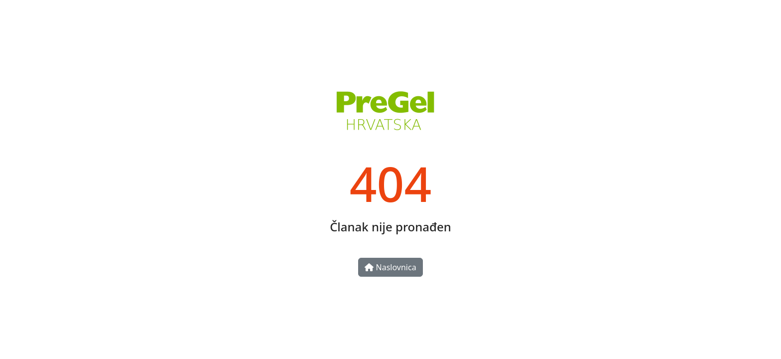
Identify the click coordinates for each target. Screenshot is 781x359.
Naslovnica (390, 267)
